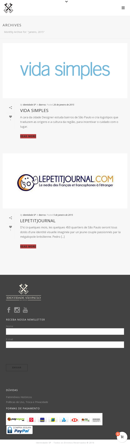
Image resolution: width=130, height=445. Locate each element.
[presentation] (32, 357)
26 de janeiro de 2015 (64, 104)
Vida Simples (34, 110)
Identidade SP (29, 104)
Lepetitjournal (38, 220)
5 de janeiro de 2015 (63, 214)
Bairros (42, 104)
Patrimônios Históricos (19, 397)
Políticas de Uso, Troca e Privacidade (27, 402)
